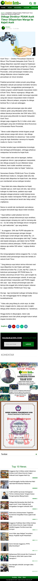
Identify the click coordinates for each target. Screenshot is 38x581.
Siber (24, 577)
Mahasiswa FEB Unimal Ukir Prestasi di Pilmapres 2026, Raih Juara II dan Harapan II (22, 556)
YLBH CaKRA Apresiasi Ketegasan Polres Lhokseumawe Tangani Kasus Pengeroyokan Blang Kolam (21, 494)
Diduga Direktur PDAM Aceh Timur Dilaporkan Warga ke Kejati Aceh (17, 19)
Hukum (26, 7)
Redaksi (14, 577)
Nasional (17, 7)
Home (3, 7)
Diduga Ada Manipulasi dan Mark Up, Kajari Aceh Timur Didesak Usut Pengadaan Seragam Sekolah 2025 (21, 504)
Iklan (19, 577)
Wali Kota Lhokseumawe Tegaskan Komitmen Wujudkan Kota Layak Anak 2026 (22, 515)
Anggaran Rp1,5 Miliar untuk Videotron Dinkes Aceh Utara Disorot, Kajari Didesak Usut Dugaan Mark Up (22, 473)
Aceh (10, 7)
